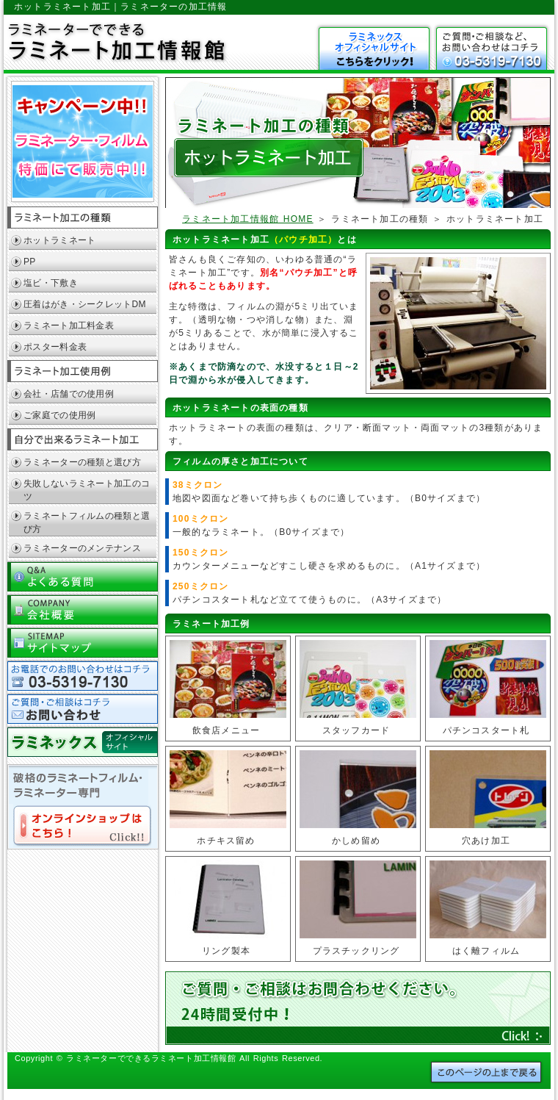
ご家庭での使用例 (59, 415)
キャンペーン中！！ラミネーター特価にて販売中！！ (82, 142)
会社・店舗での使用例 (68, 394)
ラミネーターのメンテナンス (82, 548)
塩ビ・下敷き (50, 283)
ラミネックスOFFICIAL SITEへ (82, 741)
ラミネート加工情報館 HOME (248, 219)
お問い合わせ (491, 49)
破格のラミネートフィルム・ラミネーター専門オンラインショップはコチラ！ (83, 806)
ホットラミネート (59, 240)
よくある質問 (82, 576)
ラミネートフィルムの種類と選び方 (86, 522)
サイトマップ (82, 642)
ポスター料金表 (55, 347)
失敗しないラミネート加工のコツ (86, 490)
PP (29, 261)
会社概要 (82, 609)
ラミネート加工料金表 (68, 325)
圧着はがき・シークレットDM (84, 304)
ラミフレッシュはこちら (374, 49)
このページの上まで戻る (486, 1072)
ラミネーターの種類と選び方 (82, 462)
